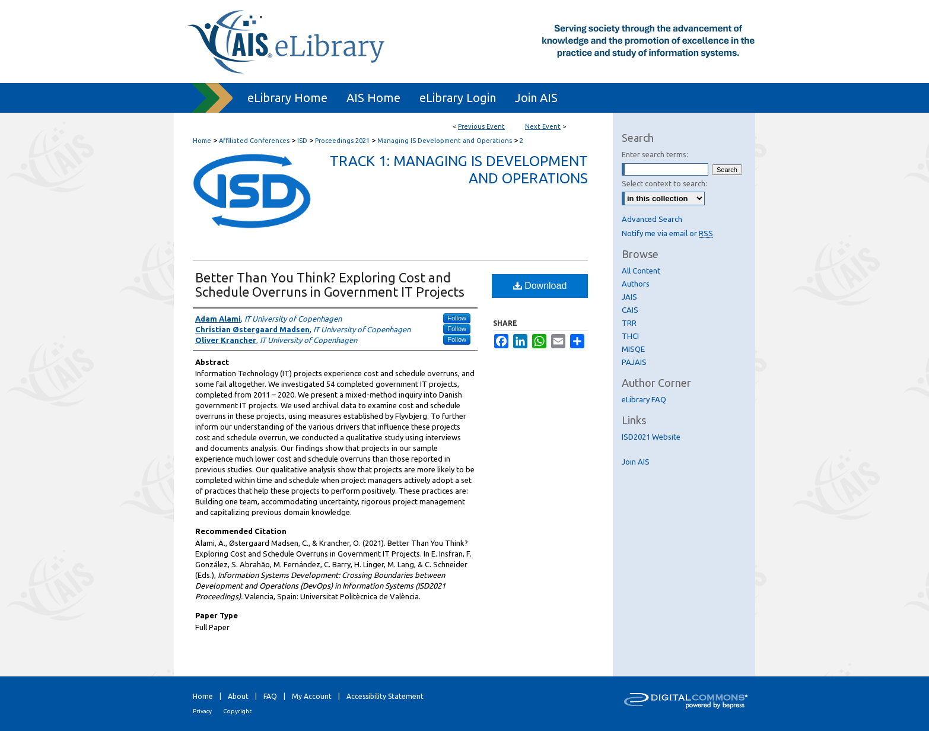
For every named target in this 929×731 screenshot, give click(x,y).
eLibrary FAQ (644, 399)
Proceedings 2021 (343, 140)
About (238, 696)
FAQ (270, 696)
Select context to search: (664, 183)
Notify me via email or (667, 233)
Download (540, 286)
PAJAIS (634, 362)
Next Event (543, 126)
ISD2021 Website (651, 437)
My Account (312, 696)
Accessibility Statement (385, 696)
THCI (630, 336)
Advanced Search (652, 219)
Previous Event (481, 126)
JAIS (629, 297)
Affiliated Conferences (255, 140)
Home (202, 140)
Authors (636, 283)
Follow (456, 318)
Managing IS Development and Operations (445, 140)
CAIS (630, 310)
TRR (629, 323)
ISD (303, 140)
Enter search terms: (655, 154)
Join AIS (636, 461)
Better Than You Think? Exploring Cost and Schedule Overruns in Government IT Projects (330, 284)
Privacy (202, 711)
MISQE (633, 349)
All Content (641, 270)
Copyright (237, 711)
